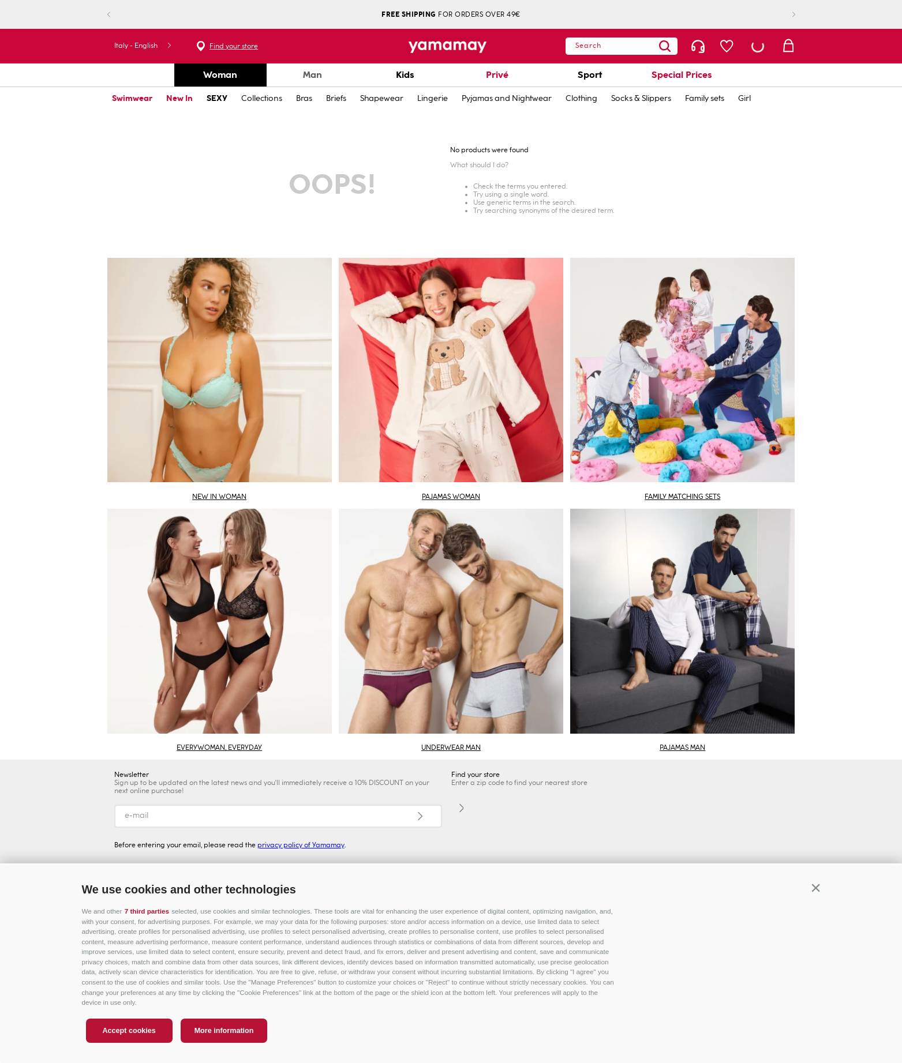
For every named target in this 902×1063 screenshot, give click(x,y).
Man (312, 74)
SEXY (217, 98)
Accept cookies (128, 1031)
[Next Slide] (784, 14)
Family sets (704, 98)
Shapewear (381, 98)
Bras (304, 98)
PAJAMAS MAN (682, 747)
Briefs (336, 98)
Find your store (233, 46)
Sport (590, 74)
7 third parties (147, 911)
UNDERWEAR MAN (451, 747)
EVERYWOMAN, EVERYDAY (219, 747)
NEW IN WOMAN (219, 497)
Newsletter (131, 775)
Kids (405, 74)
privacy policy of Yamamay (301, 845)
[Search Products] (665, 46)
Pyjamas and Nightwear (507, 98)
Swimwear (132, 98)
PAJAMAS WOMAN (451, 497)
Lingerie (432, 98)
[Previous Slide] (118, 14)
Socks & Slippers (641, 98)
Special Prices (682, 74)
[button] (816, 887)
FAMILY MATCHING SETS (682, 497)
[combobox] (622, 46)
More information (224, 1031)
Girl (744, 98)
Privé (497, 74)
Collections (261, 98)
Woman (220, 74)
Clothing (581, 98)
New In (179, 98)
